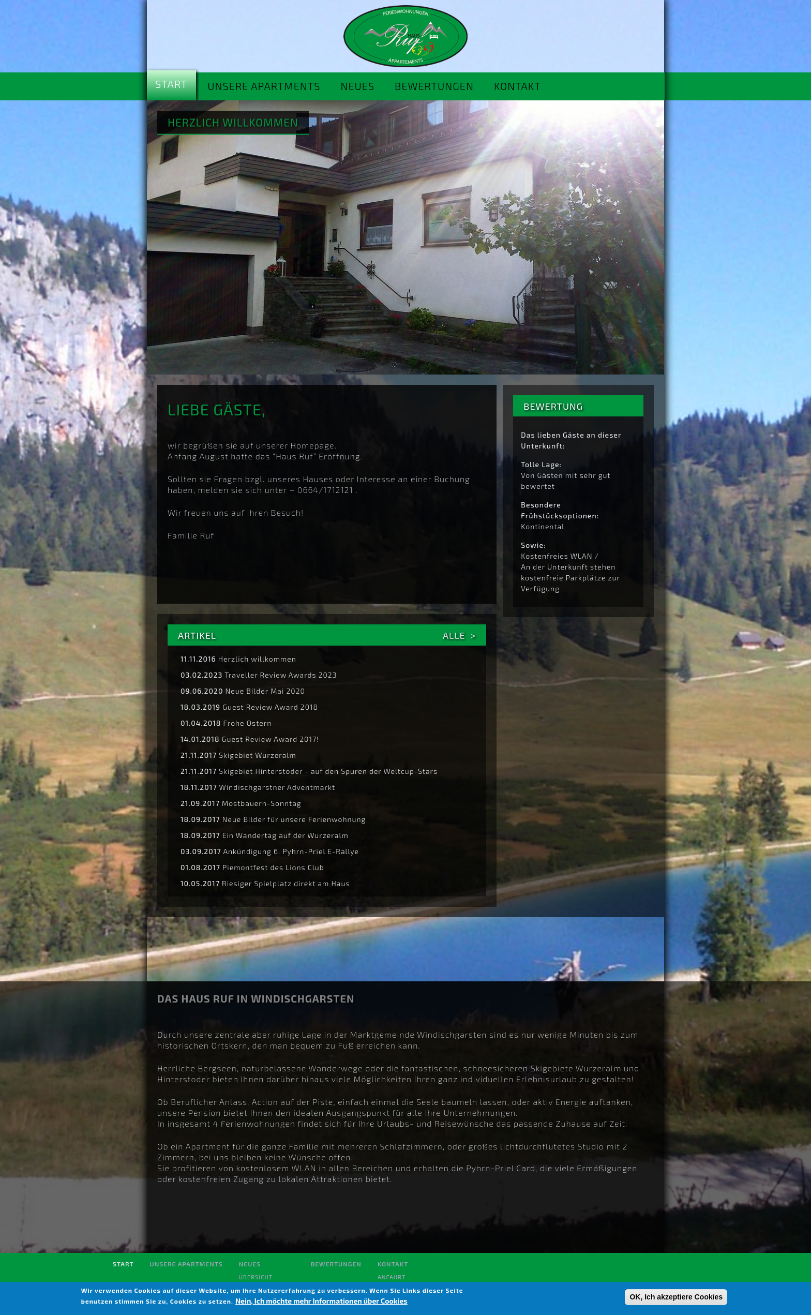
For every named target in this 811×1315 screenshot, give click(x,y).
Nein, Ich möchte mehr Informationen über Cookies (321, 1300)
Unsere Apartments (263, 86)
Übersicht (256, 1277)
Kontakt (517, 86)
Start (171, 84)
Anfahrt (392, 1277)
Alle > (459, 635)
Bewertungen (434, 86)
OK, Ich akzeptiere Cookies (676, 1297)
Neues (357, 86)
